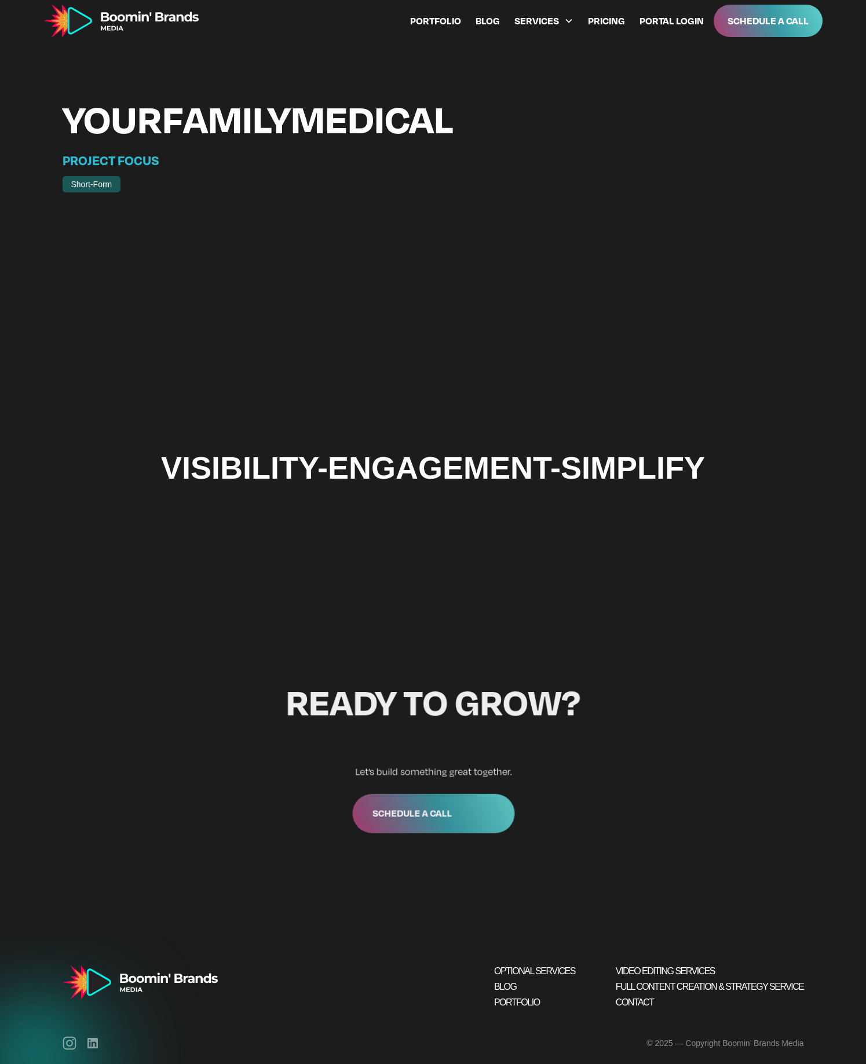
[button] (541, 21)
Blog (488, 21)
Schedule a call (412, 811)
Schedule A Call (768, 20)
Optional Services (534, 971)
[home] (121, 21)
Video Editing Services (665, 971)
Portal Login (672, 21)
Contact (635, 1002)
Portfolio (435, 21)
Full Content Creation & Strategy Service (710, 987)
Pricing (606, 21)
